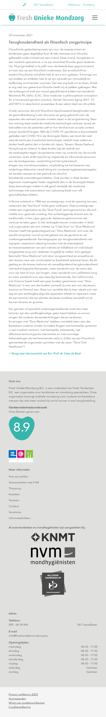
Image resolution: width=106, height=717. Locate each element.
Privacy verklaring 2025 (23, 694)
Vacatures (15, 512)
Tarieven (14, 500)
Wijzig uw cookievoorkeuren (27, 703)
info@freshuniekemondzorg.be (28, 636)
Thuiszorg (15, 488)
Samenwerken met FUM (24, 482)
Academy (89, 5)
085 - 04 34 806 (18, 625)
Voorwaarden (17, 699)
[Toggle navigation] (94, 17)
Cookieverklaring (20, 707)
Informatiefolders (20, 518)
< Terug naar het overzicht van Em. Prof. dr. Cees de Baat (45, 353)
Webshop (74, 5)
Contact (14, 506)
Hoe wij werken (18, 476)
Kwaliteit (14, 494)
